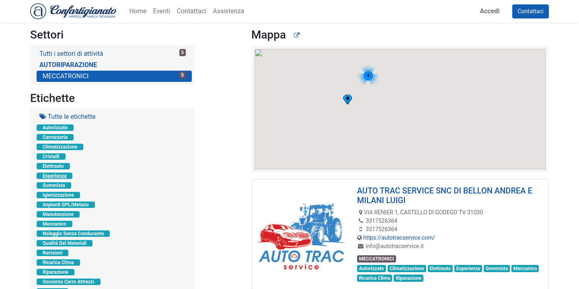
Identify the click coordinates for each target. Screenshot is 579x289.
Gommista (54, 185)
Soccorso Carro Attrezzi (68, 282)
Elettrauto (53, 166)
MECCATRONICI (114, 75)
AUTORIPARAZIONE (68, 65)
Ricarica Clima (58, 262)
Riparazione (55, 272)
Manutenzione (58, 214)
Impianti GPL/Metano (66, 205)
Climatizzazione (60, 147)
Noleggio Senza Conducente (73, 233)
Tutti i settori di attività (112, 53)
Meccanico (54, 224)
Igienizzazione (58, 195)
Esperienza (54, 176)
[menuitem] (138, 11)
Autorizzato (55, 127)
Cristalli (51, 156)
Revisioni (52, 253)
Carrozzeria (55, 137)
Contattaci (530, 11)
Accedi (489, 11)
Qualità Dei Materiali (64, 243)
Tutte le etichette (67, 116)
